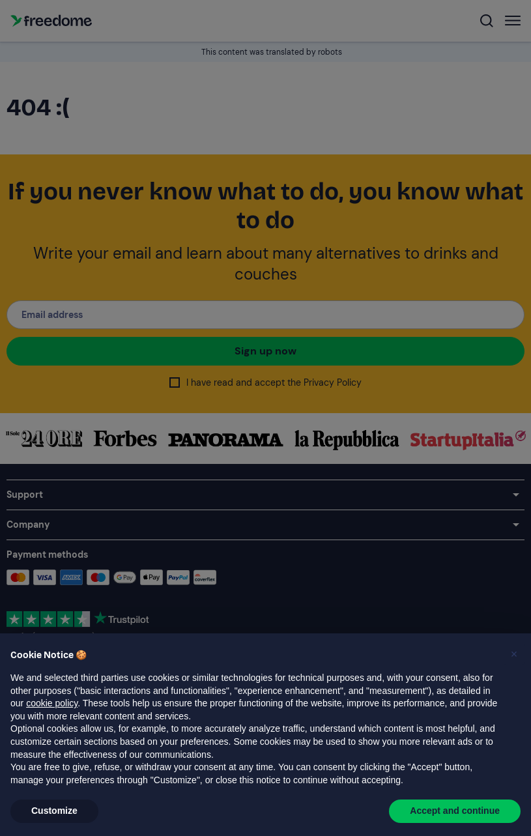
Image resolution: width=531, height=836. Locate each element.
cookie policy (52, 703)
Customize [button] (54, 810)
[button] (514, 654)
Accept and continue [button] (455, 810)
